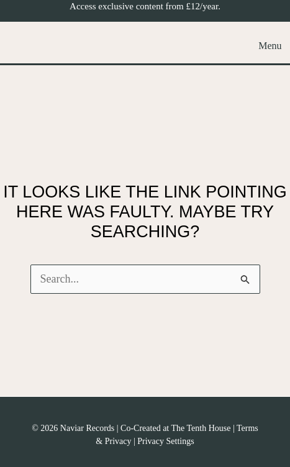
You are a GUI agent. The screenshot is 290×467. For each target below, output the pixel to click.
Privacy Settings (165, 441)
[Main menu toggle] (266, 45)
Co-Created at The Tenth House (175, 428)
